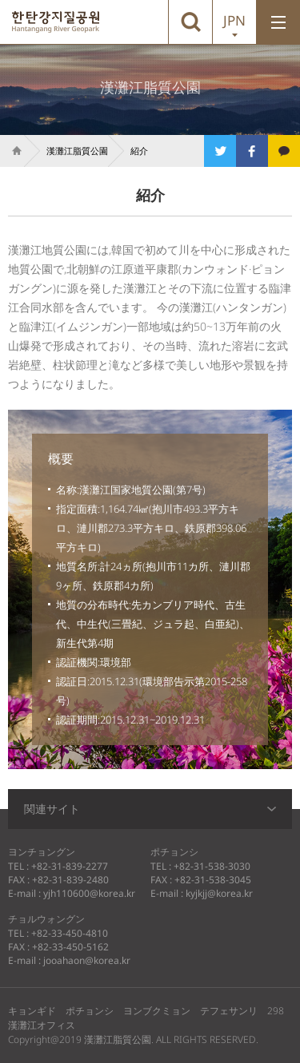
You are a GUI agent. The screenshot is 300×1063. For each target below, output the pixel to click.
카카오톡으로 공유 (284, 151)
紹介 (139, 151)
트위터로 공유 (220, 151)
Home (12, 151)
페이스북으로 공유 (252, 151)
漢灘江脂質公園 (55, 22)
